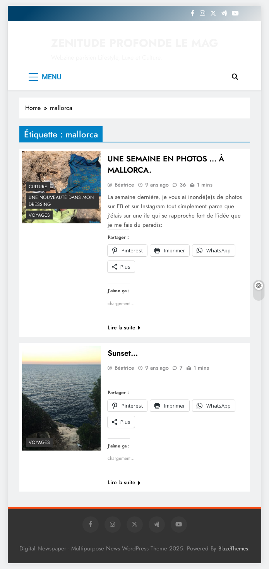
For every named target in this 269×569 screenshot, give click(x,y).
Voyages (39, 215)
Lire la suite (124, 327)
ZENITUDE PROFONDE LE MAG (134, 43)
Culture (38, 186)
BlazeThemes (233, 548)
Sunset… (123, 353)
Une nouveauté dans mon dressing (61, 201)
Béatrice (124, 185)
